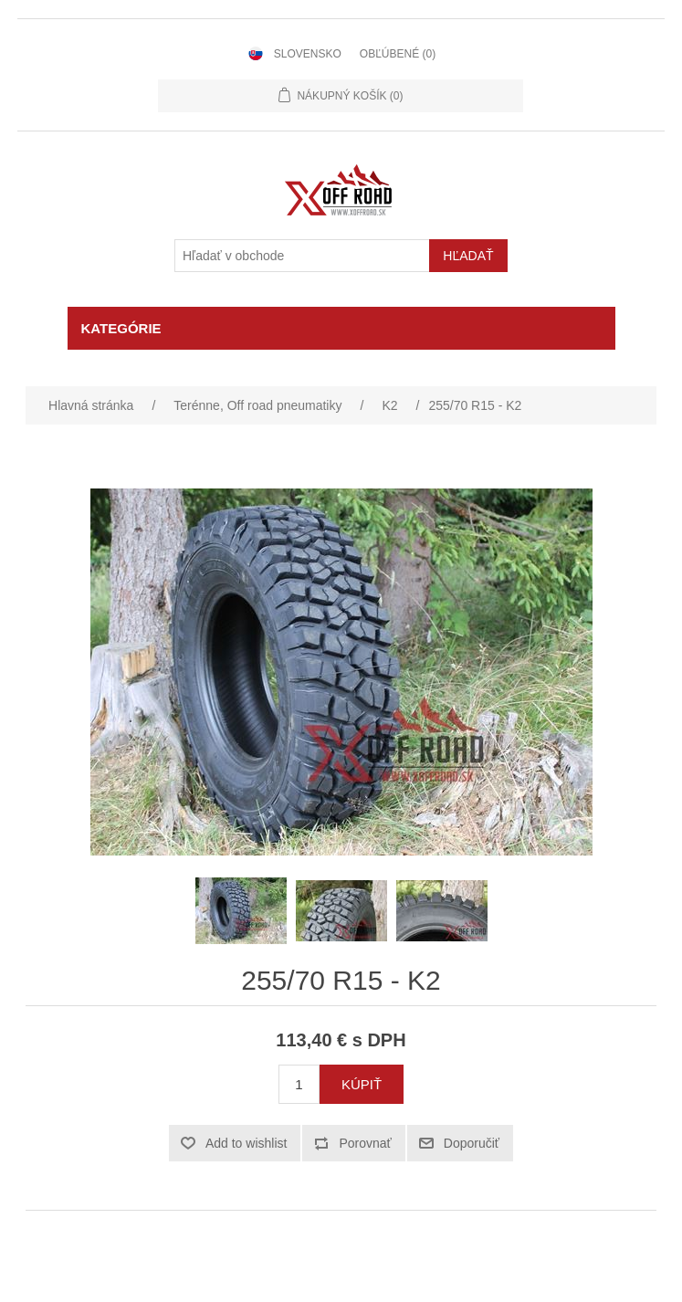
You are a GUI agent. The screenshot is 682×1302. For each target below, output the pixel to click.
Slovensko (307, 53)
